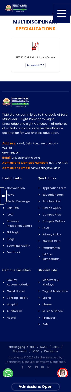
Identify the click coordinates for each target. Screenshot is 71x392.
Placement (20, 351)
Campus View (51, 214)
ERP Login (13, 232)
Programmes (51, 248)
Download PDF (35, 65)
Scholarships (51, 201)
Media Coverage (18, 201)
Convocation (16, 188)
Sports (46, 298)
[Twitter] (30, 367)
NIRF (32, 347)
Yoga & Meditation (55, 291)
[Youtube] (43, 367)
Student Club (51, 241)
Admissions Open (35, 386)
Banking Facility (17, 298)
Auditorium (14, 311)
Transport (49, 318)
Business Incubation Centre (19, 223)
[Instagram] (49, 367)
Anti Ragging (17, 347)
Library (47, 304)
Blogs (11, 239)
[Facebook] (23, 367)
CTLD (56, 347)
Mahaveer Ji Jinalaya (50, 282)
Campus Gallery (53, 221)
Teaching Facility (18, 246)
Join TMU (13, 208)
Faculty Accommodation (18, 282)
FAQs (45, 228)
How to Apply (51, 208)
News (10, 195)
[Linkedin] (37, 367)
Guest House (16, 291)
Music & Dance (52, 311)
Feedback (13, 252)
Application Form (54, 188)
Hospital (12, 304)
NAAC (44, 347)
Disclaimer (51, 351)
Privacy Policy (51, 234)
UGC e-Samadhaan (50, 256)
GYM (45, 324)
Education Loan (53, 195)
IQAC (10, 214)
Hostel (11, 318)
